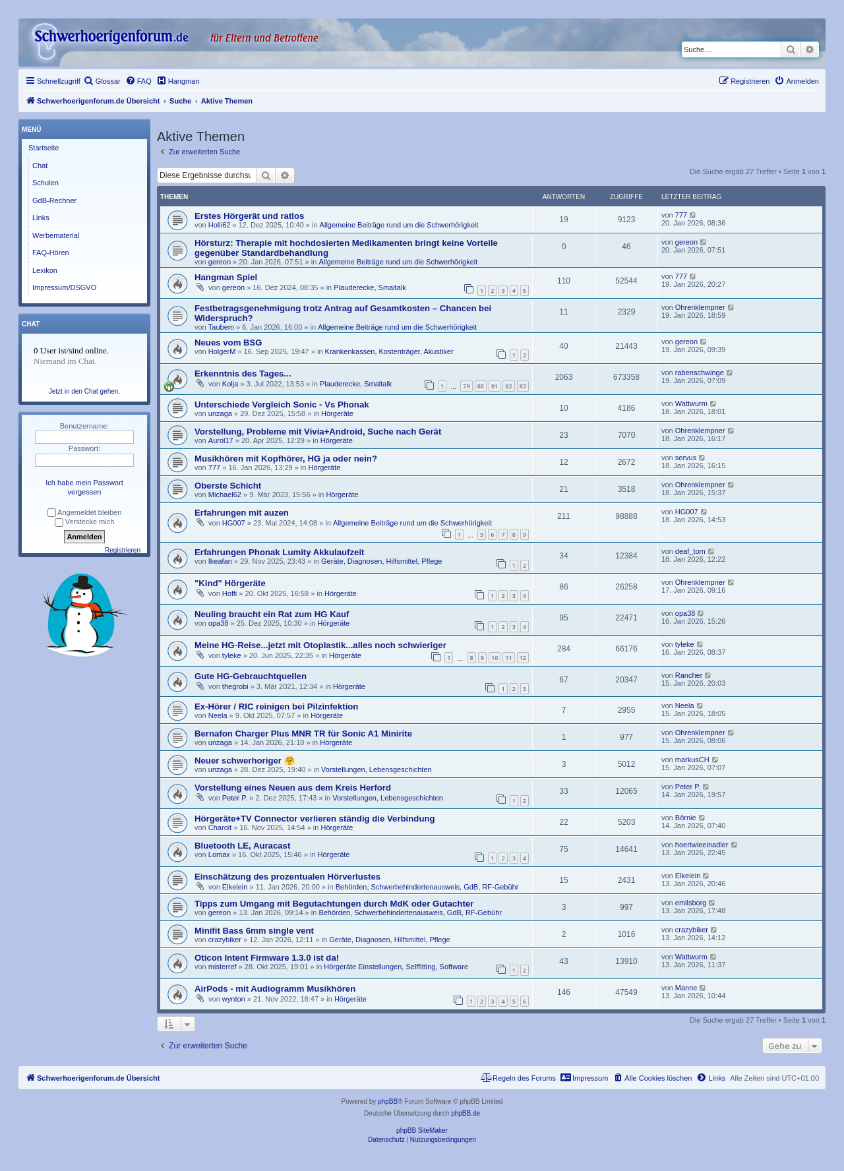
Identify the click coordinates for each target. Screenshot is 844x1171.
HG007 (233, 523)
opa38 (218, 623)
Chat (39, 165)
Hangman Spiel (226, 277)
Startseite (43, 148)
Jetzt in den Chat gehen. (84, 391)
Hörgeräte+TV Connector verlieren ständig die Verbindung (315, 819)
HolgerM (222, 351)
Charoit (219, 827)
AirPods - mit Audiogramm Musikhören (275, 989)
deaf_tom (690, 551)
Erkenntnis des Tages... (243, 373)
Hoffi (229, 593)
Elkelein (235, 887)
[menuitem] (102, 81)
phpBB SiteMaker (422, 1130)
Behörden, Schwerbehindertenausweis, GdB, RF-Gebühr (427, 887)
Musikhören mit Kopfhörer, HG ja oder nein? (286, 459)
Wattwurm (691, 403)
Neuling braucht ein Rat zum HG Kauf (272, 614)
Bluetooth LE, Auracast (242, 846)
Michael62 (224, 494)
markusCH (692, 760)
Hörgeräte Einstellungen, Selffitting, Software (396, 967)
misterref (222, 967)
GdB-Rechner (54, 200)
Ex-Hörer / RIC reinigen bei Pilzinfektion (276, 706)
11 (508, 657)
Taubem (221, 327)
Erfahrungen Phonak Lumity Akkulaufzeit (279, 552)
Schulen (45, 183)
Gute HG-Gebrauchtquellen (251, 676)
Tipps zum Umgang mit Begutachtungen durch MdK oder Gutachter (334, 904)
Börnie (685, 818)
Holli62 (219, 225)
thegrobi (235, 686)
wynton (233, 999)
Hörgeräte (337, 413)
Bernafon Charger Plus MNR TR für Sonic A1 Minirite (303, 733)
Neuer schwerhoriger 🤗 (245, 761)
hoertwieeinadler (702, 845)
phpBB (388, 1101)
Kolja (230, 384)
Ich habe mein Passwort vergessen (84, 487)
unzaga (220, 413)
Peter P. (234, 798)
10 (494, 657)
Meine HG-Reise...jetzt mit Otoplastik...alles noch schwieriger (320, 645)
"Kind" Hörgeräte (230, 583)
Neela (217, 715)
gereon (219, 262)
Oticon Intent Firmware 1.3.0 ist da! (267, 958)
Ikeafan (220, 561)
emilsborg (691, 903)
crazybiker (224, 940)
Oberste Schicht (228, 486)
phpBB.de (465, 1113)
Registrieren (122, 550)
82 (508, 386)
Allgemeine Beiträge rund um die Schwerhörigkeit (399, 225)
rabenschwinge (699, 372)
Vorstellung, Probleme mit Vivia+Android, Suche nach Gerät (318, 431)
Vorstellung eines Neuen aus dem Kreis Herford (293, 788)
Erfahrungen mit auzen (242, 513)
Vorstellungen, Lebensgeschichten (376, 769)
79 (466, 386)
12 (523, 657)
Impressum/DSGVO (64, 287)
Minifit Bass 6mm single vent (254, 931)
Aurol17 (220, 440)
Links (40, 218)
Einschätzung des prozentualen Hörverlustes (287, 877)
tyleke (231, 655)
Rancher (689, 675)
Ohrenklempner (700, 307)
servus (685, 458)
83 (523, 386)
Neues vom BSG (228, 342)
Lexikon (44, 270)
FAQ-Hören (50, 252)
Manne (686, 988)
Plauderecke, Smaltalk (370, 287)
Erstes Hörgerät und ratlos (249, 216)
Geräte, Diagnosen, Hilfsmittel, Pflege (381, 561)
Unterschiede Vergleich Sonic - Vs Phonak (282, 404)
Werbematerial (55, 235)
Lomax (219, 854)
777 (681, 215)
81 (494, 386)
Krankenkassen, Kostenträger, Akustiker (389, 351)
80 (480, 386)
